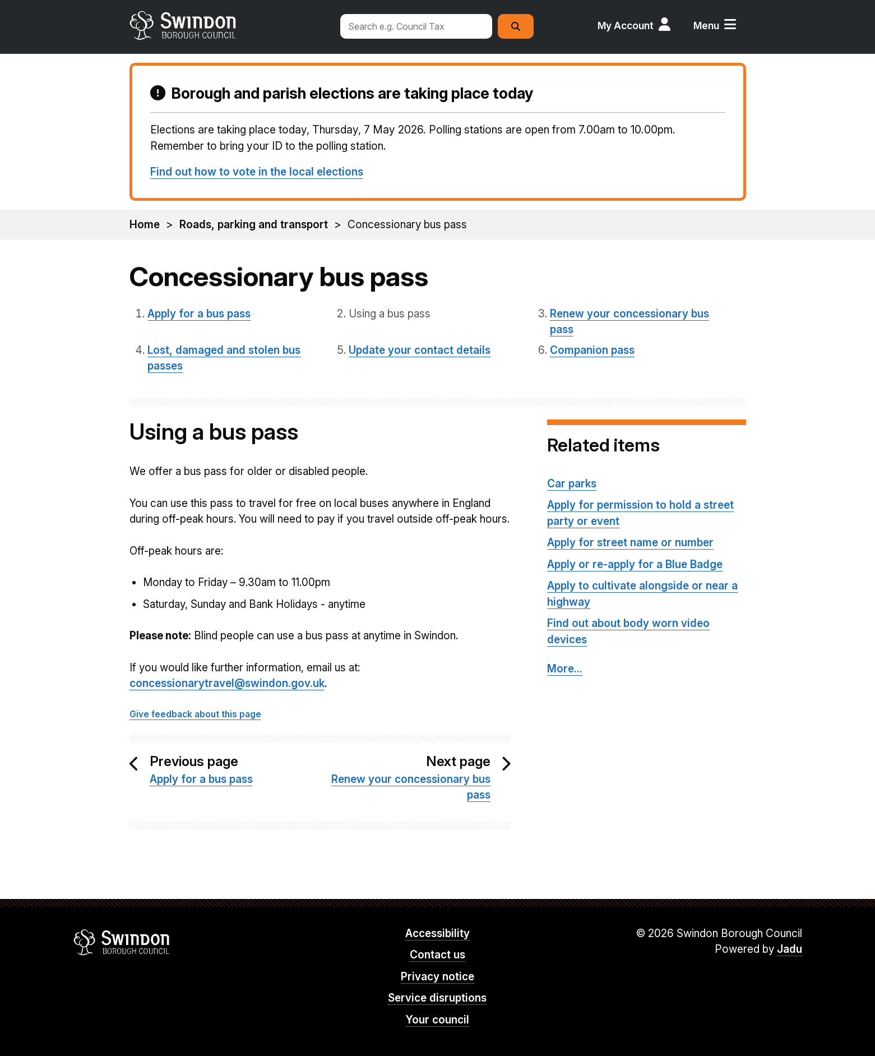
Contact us (437, 954)
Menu (706, 25)
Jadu (789, 949)
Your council (437, 1019)
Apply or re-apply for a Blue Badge (635, 564)
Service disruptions (437, 998)
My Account (626, 25)
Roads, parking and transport (253, 224)
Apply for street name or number (630, 542)
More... (564, 668)
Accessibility (437, 933)
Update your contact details (419, 350)
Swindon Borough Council (121, 942)
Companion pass (592, 350)
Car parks (571, 483)
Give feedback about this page (195, 714)
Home (144, 224)
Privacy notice (437, 976)
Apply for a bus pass (199, 313)
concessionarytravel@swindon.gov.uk (227, 683)
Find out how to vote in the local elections (256, 171)
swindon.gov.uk (228, 25)
